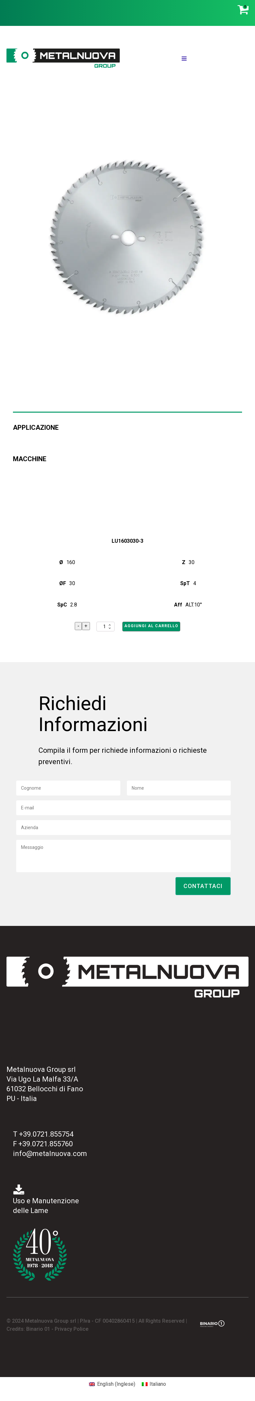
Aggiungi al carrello (151, 626)
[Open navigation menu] (184, 59)
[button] (203, 886)
